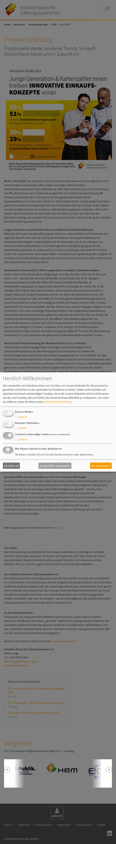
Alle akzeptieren (101, 465)
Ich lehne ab (11, 465)
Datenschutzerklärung (57, 402)
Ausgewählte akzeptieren (55, 465)
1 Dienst (21, 417)
